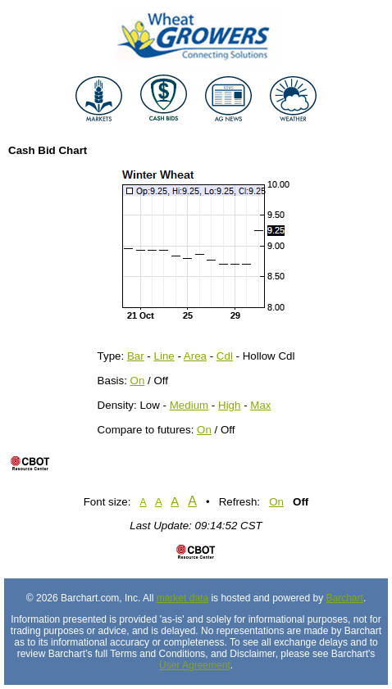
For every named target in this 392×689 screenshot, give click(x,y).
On (137, 380)
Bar (135, 356)
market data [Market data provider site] (182, 598)
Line (164, 356)
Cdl (225, 356)
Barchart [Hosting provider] (344, 598)
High (229, 405)
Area (195, 356)
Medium (189, 405)
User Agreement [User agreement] (194, 665)
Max (260, 405)
